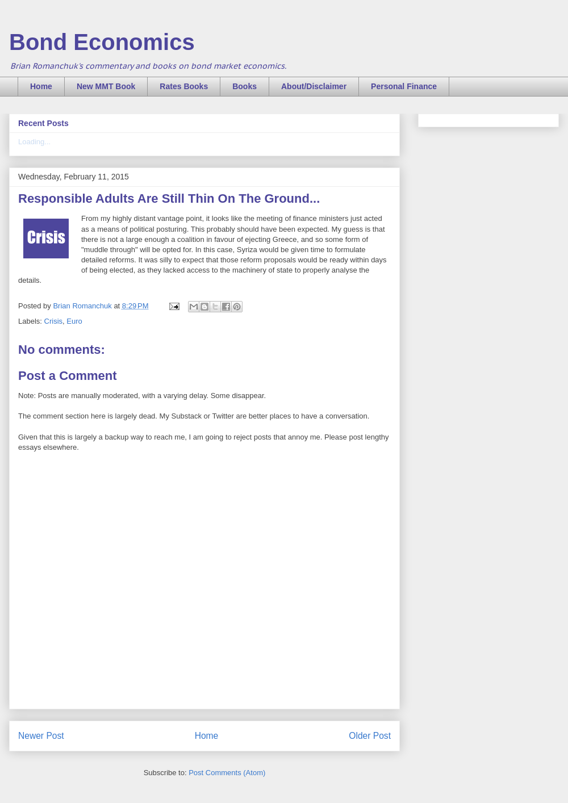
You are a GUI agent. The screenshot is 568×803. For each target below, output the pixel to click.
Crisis (53, 321)
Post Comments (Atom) (227, 772)
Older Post (370, 736)
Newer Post (41, 736)
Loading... (34, 141)
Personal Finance (404, 86)
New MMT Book (106, 86)
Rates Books (184, 86)
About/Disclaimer (313, 86)
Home (41, 86)
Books (244, 86)
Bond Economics (102, 42)
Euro (74, 321)
